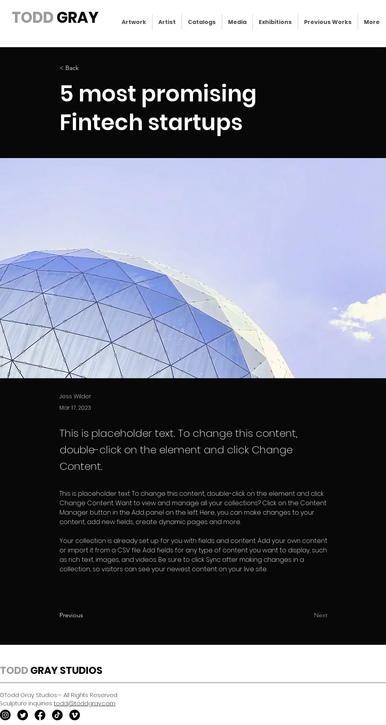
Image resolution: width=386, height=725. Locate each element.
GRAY (76, 17)
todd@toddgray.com (84, 703)
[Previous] (85, 615)
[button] (134, 22)
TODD (33, 17)
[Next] (307, 615)
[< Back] (85, 68)
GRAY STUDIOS (65, 670)
